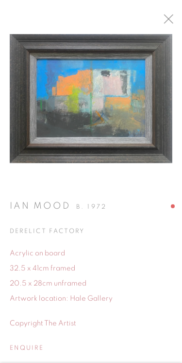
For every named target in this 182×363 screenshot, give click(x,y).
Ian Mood (40, 208)
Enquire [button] (27, 351)
